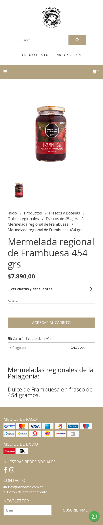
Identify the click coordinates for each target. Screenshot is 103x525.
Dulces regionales (24, 218)
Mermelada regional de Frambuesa (39, 224)
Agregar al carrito (51, 322)
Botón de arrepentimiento (25, 492)
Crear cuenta (35, 55)
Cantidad (13, 301)
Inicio (13, 213)
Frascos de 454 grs (62, 218)
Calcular (77, 347)
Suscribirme (75, 510)
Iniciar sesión (68, 55)
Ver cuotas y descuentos (31, 289)
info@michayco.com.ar (23, 487)
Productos (33, 213)
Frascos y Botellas (65, 213)
